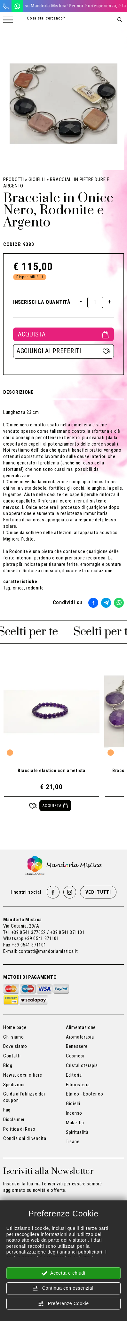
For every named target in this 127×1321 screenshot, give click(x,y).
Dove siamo (15, 1046)
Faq (7, 1110)
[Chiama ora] (6, 6)
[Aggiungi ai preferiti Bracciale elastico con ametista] (33, 805)
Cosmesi (75, 1056)
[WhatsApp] (17, 6)
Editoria (74, 1075)
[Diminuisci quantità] (81, 301)
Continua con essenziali (63, 1288)
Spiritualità (77, 1132)
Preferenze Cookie (63, 1304)
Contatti (12, 1056)
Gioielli (37, 179)
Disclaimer (14, 1119)
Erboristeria (78, 1085)
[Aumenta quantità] (109, 302)
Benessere (76, 1046)
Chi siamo (13, 1037)
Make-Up (75, 1123)
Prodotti (13, 179)
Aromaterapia (80, 1037)
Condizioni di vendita (24, 1138)
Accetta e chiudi (63, 1273)
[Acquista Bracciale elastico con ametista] (55, 805)
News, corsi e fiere (22, 1075)
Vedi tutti (98, 892)
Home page (14, 1027)
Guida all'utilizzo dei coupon (24, 1097)
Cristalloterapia (82, 1065)
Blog (7, 1065)
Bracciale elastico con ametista (51, 770)
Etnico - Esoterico (84, 1094)
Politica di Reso (19, 1129)
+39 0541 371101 (42, 938)
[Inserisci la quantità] (95, 302)
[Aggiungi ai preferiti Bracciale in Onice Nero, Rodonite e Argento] (63, 351)
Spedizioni (14, 1085)
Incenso (74, 1113)
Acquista (63, 334)
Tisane (72, 1141)
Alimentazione (81, 1027)
